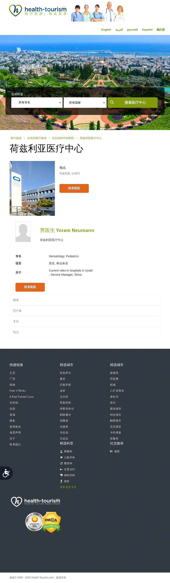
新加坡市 (115, 409)
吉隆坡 (64, 421)
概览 (16, 300)
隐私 (12, 421)
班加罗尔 (65, 373)
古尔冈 (64, 397)
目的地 (14, 403)
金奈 (63, 391)
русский (132, 29)
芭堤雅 (114, 379)
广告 (12, 379)
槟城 (113, 385)
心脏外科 (69, 457)
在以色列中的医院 (63, 138)
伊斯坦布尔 (67, 409)
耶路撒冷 (65, 415)
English (106, 29)
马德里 (64, 427)
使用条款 (15, 427)
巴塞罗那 (65, 385)
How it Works (18, 391)
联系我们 (15, 444)
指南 (12, 385)
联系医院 (74, 188)
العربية (119, 29)
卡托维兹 (115, 432)
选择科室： (18, 94)
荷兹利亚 (65, 403)
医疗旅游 (16, 138)
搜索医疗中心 (135, 103)
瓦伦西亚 (115, 427)
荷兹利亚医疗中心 (91, 138)
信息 (12, 409)
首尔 (113, 403)
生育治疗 (69, 469)
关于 (12, 439)
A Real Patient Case (22, 397)
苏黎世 (114, 439)
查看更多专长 (68, 487)
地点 (16, 332)
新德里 (114, 373)
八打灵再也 (117, 391)
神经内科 (69, 475)
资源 (12, 415)
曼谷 (63, 379)
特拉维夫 (115, 415)
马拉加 (64, 432)
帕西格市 (115, 421)
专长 (16, 321)
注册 (161, 29)
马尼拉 (64, 439)
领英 (115, 451)
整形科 (68, 463)
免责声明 (15, 432)
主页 (12, 373)
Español (147, 29)
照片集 (17, 310)
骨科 (67, 481)
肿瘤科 (68, 451)
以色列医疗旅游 (36, 138)
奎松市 (114, 397)
